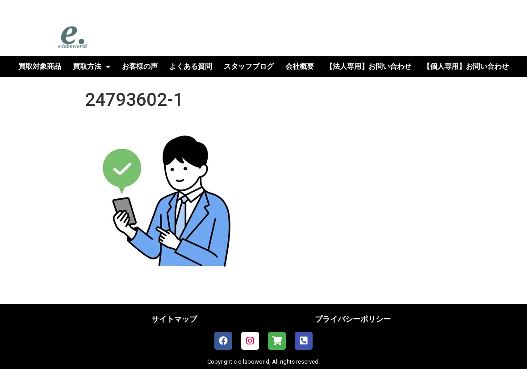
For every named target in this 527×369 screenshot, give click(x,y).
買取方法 (91, 67)
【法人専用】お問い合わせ (368, 66)
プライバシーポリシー (353, 318)
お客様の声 (140, 66)
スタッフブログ (249, 66)
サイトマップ (174, 318)
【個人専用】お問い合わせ (466, 66)
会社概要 (299, 66)
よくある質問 (190, 66)
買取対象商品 (39, 66)
